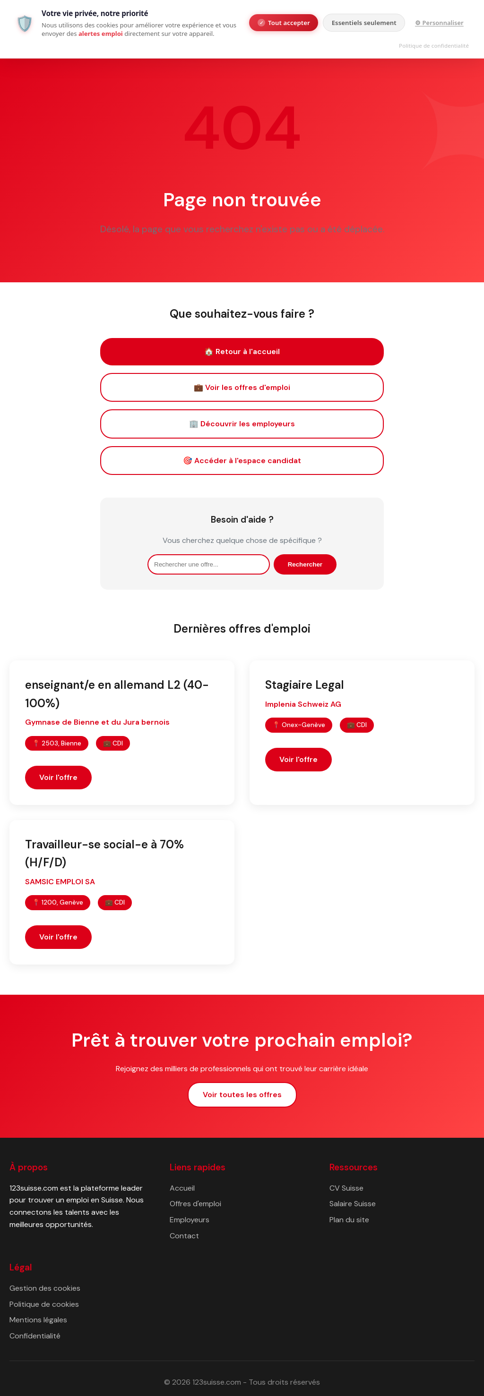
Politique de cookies (44, 1304)
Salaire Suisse (352, 1204)
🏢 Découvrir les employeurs (242, 424)
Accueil (182, 1188)
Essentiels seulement (364, 22)
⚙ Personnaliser (439, 22)
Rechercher (305, 564)
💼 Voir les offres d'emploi (242, 387)
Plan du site (349, 1220)
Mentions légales (38, 1320)
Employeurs (189, 1220)
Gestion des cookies (44, 1288)
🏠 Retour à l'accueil (242, 351)
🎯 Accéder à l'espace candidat (242, 460)
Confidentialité (34, 1336)
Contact (184, 1236)
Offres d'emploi (195, 1204)
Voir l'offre (58, 777)
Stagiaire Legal (304, 684)
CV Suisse (346, 1188)
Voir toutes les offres (242, 1095)
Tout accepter (284, 22)
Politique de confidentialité (434, 45)
